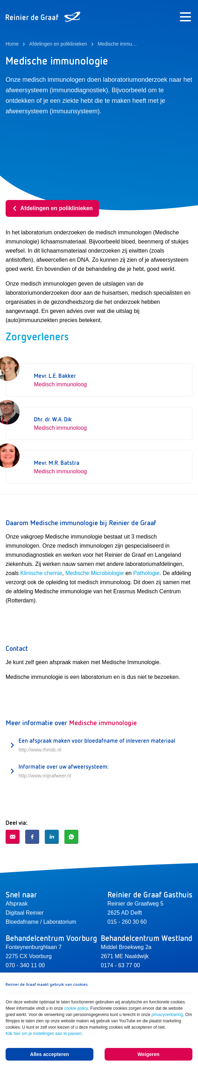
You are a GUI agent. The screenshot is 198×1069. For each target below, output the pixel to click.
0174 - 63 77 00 (120, 965)
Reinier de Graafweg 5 (135, 904)
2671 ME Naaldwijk (125, 956)
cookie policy (76, 1008)
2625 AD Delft (124, 913)
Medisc (74, 573)
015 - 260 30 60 (127, 922)
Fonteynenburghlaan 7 (34, 947)
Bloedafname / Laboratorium (41, 922)
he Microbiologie (103, 573)
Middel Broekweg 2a (126, 947)
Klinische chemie (41, 573)
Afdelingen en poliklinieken (52, 208)
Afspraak (17, 904)
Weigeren (148, 1054)
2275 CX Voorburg (29, 956)
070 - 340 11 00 (25, 965)
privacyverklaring (167, 1014)
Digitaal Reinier (25, 913)
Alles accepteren (49, 1054)
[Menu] (185, 17)
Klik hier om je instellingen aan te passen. (44, 1033)
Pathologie (146, 573)
